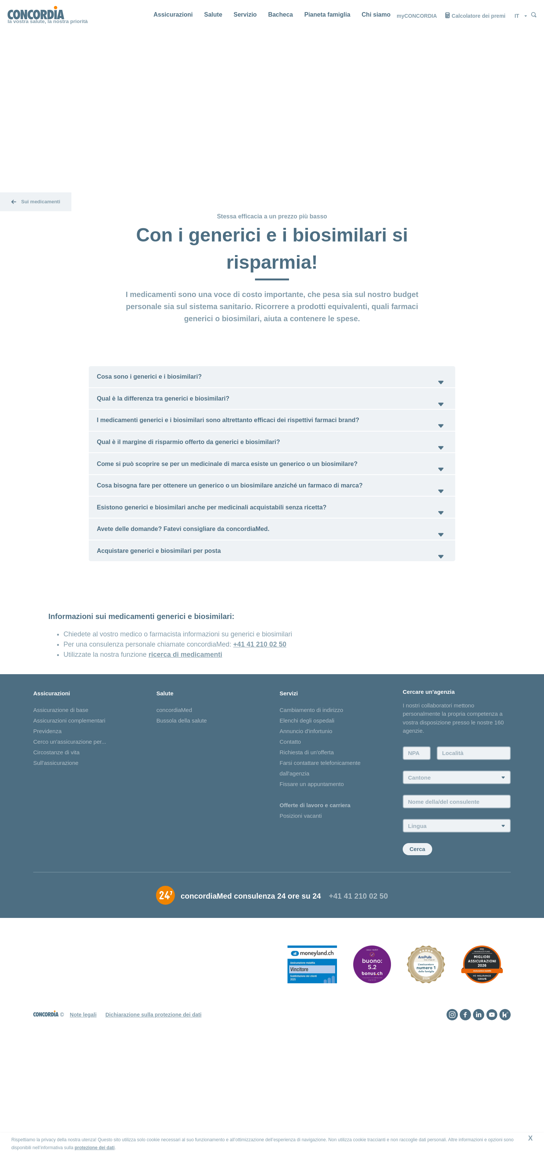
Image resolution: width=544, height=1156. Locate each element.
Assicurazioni (173, 14)
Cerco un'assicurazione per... (69, 837)
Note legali (83, 1119)
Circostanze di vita (56, 848)
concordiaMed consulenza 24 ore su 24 (251, 1001)
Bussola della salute (181, 816)
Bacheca (280, 14)
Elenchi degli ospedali (307, 816)
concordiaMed (174, 806)
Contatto (290, 837)
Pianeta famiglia (327, 14)
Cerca (417, 954)
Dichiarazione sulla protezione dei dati (153, 1119)
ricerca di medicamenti (185, 749)
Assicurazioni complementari (69, 816)
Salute (213, 14)
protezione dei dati (94, 1147)
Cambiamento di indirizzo (311, 806)
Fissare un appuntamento (312, 880)
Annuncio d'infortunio (306, 827)
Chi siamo (376, 14)
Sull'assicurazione (56, 859)
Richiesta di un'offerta (307, 848)
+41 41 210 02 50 (259, 739)
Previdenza (47, 827)
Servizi (289, 788)
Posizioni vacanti (301, 911)
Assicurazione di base (60, 806)
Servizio (245, 14)
